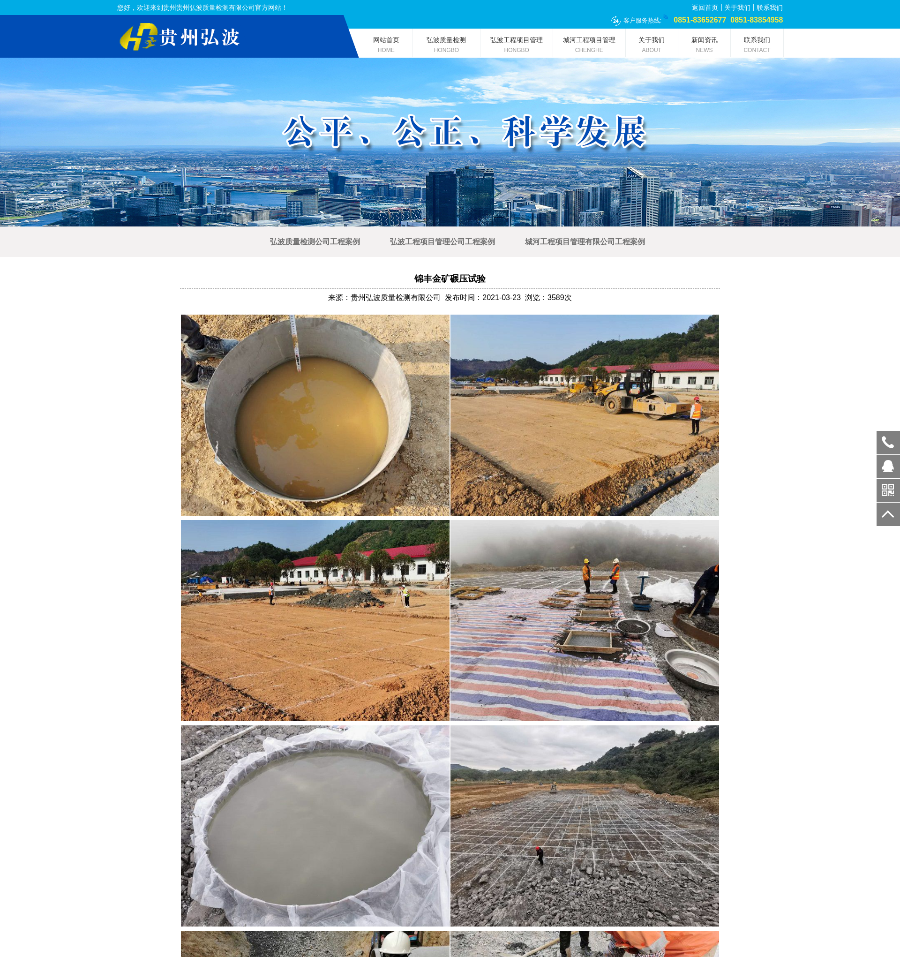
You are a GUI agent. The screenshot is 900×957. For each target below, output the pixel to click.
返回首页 (705, 7)
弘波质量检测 (446, 47)
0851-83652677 (888, 442)
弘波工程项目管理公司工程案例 (442, 242)
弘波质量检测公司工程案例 (315, 242)
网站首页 (386, 47)
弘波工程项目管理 (516, 47)
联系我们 (770, 7)
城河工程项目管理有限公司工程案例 (585, 242)
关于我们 (737, 7)
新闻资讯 (704, 47)
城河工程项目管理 (589, 47)
